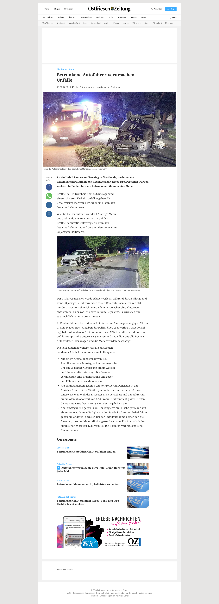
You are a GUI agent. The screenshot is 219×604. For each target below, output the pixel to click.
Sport (147, 23)
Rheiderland (96, 23)
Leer (85, 23)
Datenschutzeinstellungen (140, 593)
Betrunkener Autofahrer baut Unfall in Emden (86, 451)
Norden (126, 23)
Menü (45, 9)
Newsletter (68, 9)
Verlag (144, 17)
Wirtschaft (157, 23)
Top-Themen (47, 23)
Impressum (90, 593)
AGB (69, 593)
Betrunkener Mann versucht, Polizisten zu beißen (88, 484)
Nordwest (61, 23)
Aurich (107, 23)
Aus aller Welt (74, 23)
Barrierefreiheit (103, 593)
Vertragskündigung (119, 593)
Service (133, 17)
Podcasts (100, 17)
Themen (71, 17)
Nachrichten (47, 17)
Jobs (111, 17)
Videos (61, 17)
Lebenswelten (86, 17)
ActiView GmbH (122, 595)
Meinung (169, 23)
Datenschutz (78, 593)
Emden (116, 23)
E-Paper (57, 9)
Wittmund (137, 23)
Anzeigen (122, 17)
